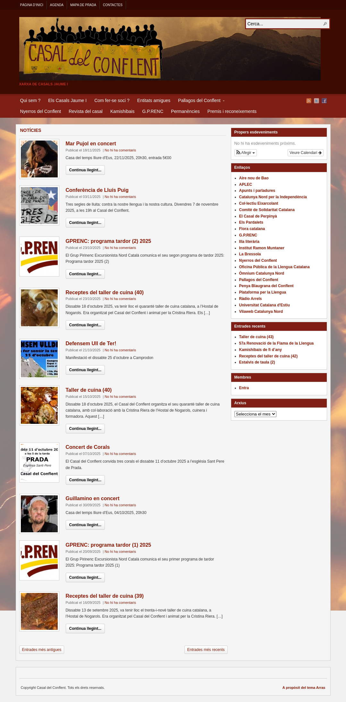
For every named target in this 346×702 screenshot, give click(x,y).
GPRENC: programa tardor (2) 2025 (108, 241)
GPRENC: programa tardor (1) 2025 (108, 545)
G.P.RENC (152, 111)
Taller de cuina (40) (89, 390)
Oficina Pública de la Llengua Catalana (274, 267)
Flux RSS (308, 100)
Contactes (112, 5)
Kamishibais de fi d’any (260, 349)
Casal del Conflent (170, 49)
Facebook (324, 100)
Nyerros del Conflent (40, 111)
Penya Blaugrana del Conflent (266, 286)
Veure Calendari (305, 152)
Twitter (316, 100)
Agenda (56, 5)
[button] (246, 153)
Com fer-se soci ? (112, 100)
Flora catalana (252, 229)
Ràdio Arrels (250, 298)
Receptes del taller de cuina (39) (105, 596)
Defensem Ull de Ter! (91, 343)
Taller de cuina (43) (256, 337)
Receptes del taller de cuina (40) (105, 292)
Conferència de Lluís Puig (97, 190)
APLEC (245, 184)
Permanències (185, 111)
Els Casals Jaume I (67, 100)
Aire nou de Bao (254, 178)
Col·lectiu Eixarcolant (258, 203)
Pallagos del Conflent (199, 101)
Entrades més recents (206, 649)
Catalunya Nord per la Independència (273, 197)
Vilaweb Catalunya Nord (261, 311)
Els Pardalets (251, 222)
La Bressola (250, 254)
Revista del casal (86, 111)
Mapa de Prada (83, 5)
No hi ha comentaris (120, 150)
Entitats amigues (154, 100)
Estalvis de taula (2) (257, 362)
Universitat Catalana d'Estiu (264, 305)
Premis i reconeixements (232, 111)
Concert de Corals (88, 447)
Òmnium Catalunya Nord (261, 273)
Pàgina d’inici (31, 5)
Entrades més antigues (42, 649)
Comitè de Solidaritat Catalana (267, 210)
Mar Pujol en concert (91, 143)
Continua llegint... (85, 170)
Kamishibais (122, 111)
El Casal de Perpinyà (258, 216)
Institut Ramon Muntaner (261, 248)
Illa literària (249, 241)
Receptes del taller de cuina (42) (268, 356)
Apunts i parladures (257, 190)
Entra (244, 388)
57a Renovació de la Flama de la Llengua (276, 343)
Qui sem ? (30, 100)
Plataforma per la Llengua (262, 292)
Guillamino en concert (93, 498)
